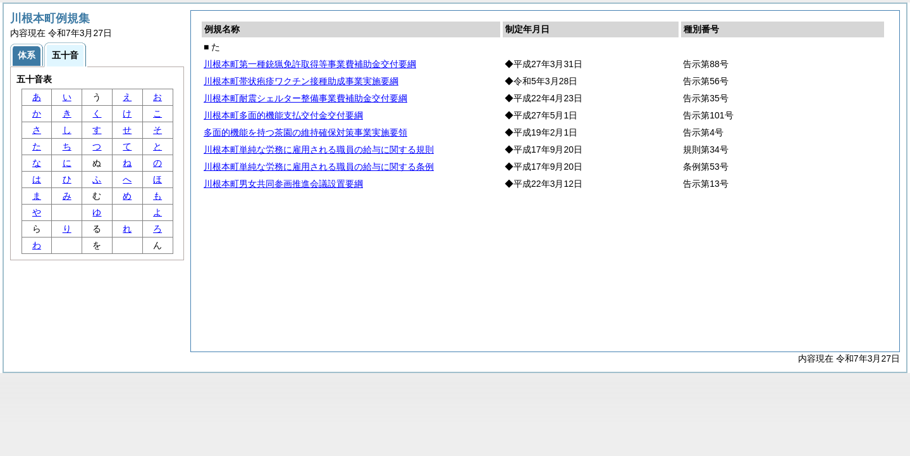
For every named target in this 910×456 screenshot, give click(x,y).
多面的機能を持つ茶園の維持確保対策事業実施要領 (305, 132)
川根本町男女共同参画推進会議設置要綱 (283, 184)
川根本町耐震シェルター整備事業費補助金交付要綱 (305, 98)
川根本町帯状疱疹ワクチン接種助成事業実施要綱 (301, 81)
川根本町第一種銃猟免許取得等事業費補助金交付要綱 (310, 64)
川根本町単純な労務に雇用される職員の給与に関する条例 (319, 167)
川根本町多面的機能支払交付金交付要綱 (283, 115)
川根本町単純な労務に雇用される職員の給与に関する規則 (319, 149)
